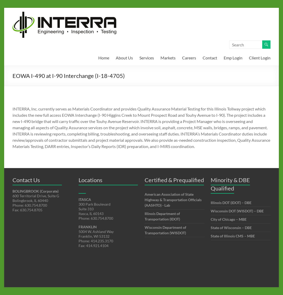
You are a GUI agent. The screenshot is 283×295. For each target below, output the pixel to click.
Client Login (260, 57)
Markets (168, 57)
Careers (189, 57)
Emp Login (233, 57)
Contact (210, 57)
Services (146, 57)
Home (103, 57)
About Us (124, 57)
